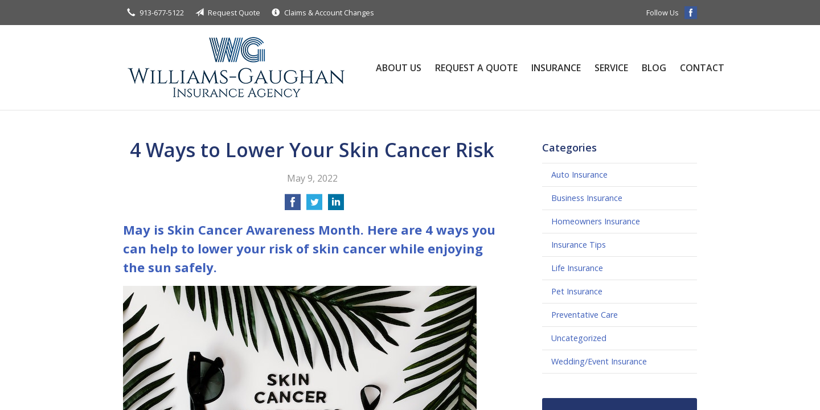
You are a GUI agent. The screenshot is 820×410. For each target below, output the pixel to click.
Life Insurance (577, 268)
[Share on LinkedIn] (336, 205)
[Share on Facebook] (293, 205)
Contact (702, 68)
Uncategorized (578, 338)
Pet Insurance (576, 291)
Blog (654, 68)
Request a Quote (476, 68)
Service (611, 68)
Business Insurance (586, 197)
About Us (398, 68)
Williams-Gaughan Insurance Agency (237, 67)
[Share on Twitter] (314, 205)
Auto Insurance (579, 174)
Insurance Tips (578, 244)
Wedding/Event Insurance (599, 361)
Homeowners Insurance (595, 221)
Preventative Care (584, 314)
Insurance (556, 68)
